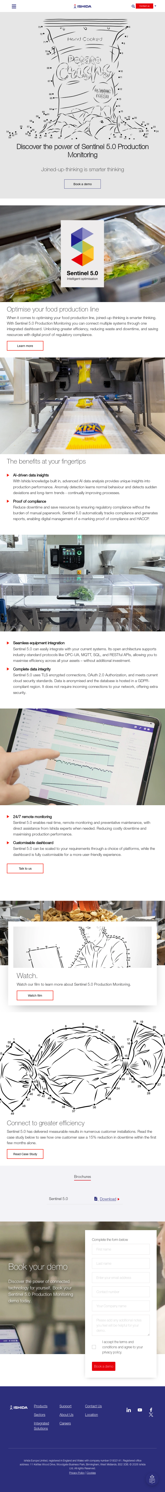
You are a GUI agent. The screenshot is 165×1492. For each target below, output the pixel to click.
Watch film (35, 995)
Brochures (82, 1176)
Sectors (39, 1415)
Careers (65, 1423)
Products (40, 1406)
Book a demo (82, 184)
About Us (66, 1415)
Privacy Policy (77, 1472)
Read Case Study (25, 1154)
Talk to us (25, 868)
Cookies (91, 1472)
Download (105, 1198)
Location (91, 1415)
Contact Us (93, 1406)
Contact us (144, 6)
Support (66, 1406)
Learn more (25, 346)
